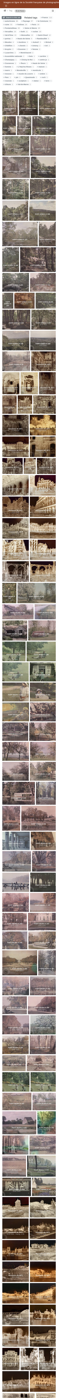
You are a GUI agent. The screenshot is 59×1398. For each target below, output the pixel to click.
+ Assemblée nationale (13, 56)
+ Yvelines (21, 24)
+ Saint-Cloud (43, 35)
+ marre (7, 70)
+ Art (47, 46)
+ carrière (43, 56)
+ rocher (36, 32)
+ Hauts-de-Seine (24, 39)
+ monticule (37, 70)
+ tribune (8, 84)
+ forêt (23, 32)
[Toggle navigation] (6, 6)
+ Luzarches (9, 53)
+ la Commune (43, 21)
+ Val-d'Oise (9, 35)
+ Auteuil (36, 42)
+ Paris (35, 24)
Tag (10, 10)
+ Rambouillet (42, 39)
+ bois (31, 56)
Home (5, 10)
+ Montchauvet (26, 53)
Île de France (20, 11)
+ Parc (7, 77)
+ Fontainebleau (11, 28)
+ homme (8, 67)
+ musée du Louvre (26, 74)
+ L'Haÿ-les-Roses (25, 67)
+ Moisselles (26, 35)
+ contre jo (43, 60)
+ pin (17, 77)
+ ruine (7, 24)
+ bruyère (8, 49)
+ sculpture (23, 81)
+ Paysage (27, 21)
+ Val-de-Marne (23, 84)
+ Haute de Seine (39, 63)
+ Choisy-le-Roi (27, 60)
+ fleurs (23, 63)
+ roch (44, 77)
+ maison (42, 67)
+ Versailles (9, 32)
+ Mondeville (21, 70)
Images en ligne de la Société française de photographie (31, 2)
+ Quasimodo (30, 77)
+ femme (35, 49)
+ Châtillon (8, 46)
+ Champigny (9, 60)
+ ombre (42, 74)
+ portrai (7, 39)
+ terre (47, 81)
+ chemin (22, 46)
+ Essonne (22, 49)
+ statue (36, 81)
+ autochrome (10, 21)
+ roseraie (8, 81)
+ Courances (9, 63)
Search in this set (11, 17)
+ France (46, 17)
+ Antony (35, 46)
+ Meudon (8, 42)
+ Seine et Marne (31, 28)
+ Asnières (22, 42)
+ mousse (8, 74)
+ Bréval (48, 42)
